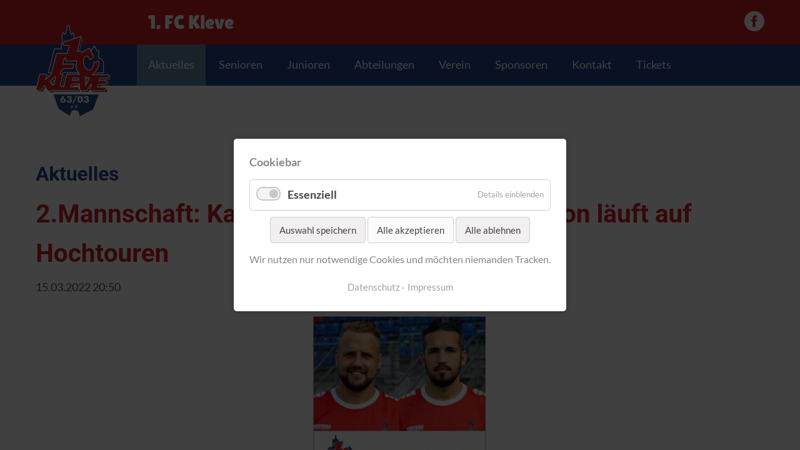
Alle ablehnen (493, 230)
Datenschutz (374, 287)
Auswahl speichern (317, 230)
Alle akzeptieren (410, 230)
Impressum (430, 287)
